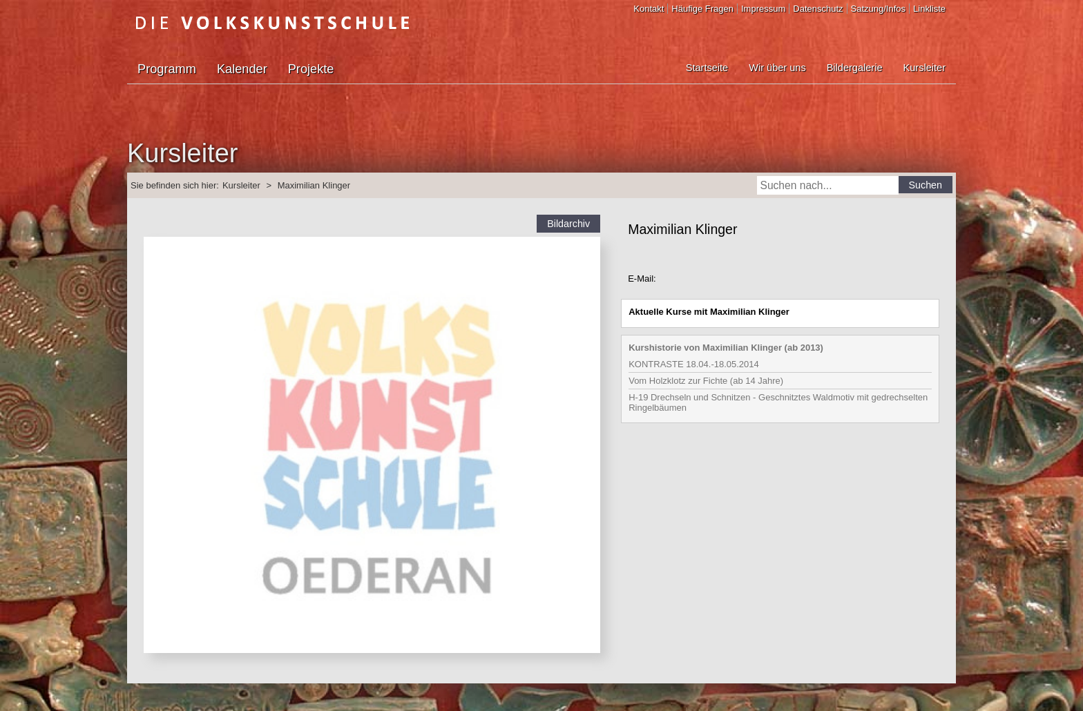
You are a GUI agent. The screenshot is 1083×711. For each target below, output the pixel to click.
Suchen (926, 185)
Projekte (311, 69)
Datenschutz (818, 8)
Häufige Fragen (702, 8)
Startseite (707, 67)
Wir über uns (777, 67)
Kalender (242, 69)
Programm (166, 69)
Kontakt (648, 8)
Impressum (763, 8)
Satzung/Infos (878, 8)
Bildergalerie (855, 67)
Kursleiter (924, 67)
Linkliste (929, 8)
